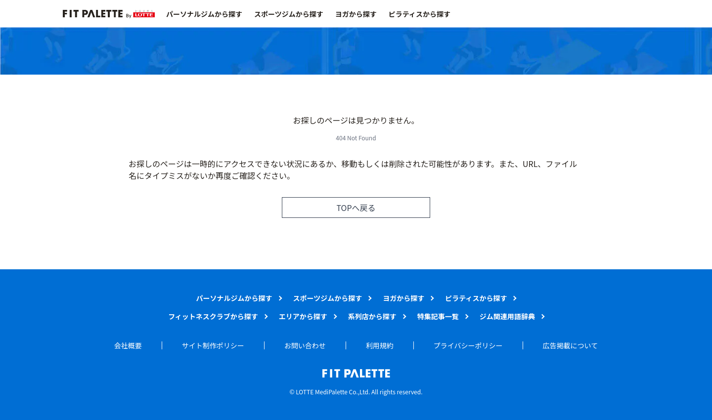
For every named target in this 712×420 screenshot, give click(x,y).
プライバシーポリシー (468, 345)
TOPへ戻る (355, 207)
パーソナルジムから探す (204, 13)
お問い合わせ (305, 345)
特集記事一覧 (438, 316)
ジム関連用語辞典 (507, 316)
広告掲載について (570, 345)
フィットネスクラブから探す (213, 316)
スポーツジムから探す (288, 13)
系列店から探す (372, 316)
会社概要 (128, 345)
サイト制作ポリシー (213, 345)
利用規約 (380, 345)
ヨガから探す (356, 13)
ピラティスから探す (419, 13)
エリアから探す (303, 316)
